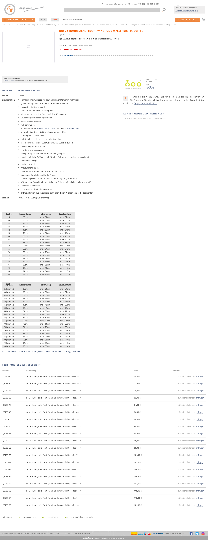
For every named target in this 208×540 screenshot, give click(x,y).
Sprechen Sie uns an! (9, 80)
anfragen (200, 376)
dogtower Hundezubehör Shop (30, 534)
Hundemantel (73, 128)
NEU (43, 20)
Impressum (55, 534)
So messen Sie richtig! (145, 103)
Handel (69, 534)
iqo (74, 35)
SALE (55, 20)
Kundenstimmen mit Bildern (187, 10)
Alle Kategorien (18, 19)
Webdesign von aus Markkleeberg (109, 538)
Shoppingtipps (82, 534)
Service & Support (74, 20)
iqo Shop (150, 87)
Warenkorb (189, 20)
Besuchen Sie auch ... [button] (176, 534)
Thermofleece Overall (46, 128)
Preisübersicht (85, 46)
